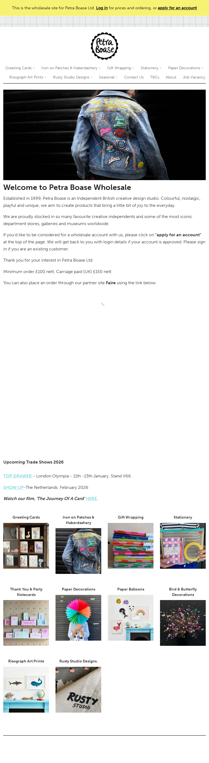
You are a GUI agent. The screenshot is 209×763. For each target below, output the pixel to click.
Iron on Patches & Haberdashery (71, 68)
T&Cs (154, 77)
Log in (102, 7)
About (171, 77)
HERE (91, 498)
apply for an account (177, 7)
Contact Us (134, 77)
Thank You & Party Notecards (26, 616)
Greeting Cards (20, 68)
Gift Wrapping (120, 68)
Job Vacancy (194, 77)
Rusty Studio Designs (73, 77)
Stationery (151, 68)
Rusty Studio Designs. (78, 686)
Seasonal (108, 77)
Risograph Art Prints (28, 77)
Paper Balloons (130, 614)
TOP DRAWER (18, 476)
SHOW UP (13, 487)
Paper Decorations (186, 68)
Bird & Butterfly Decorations (183, 616)
